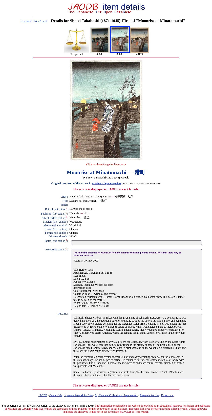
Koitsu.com (167, 395)
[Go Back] (26, 21)
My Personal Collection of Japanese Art (116, 395)
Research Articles (149, 395)
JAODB (42, 395)
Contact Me (55, 395)
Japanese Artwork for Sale (78, 395)
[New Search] (40, 21)
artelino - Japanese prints (106, 183)
